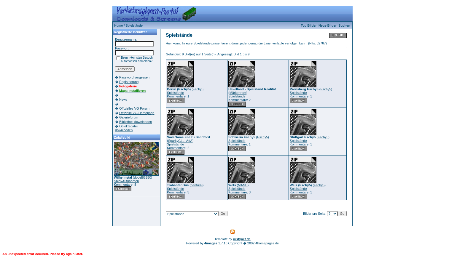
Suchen (344, 25)
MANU (242, 185)
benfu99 (197, 185)
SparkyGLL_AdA (180, 140)
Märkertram (238, 92)
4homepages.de (267, 243)
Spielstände (175, 92)
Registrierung (128, 82)
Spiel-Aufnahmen (126, 181)
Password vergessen (134, 77)
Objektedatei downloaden (126, 128)
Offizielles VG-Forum (134, 108)
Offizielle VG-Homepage (136, 113)
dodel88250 (142, 177)
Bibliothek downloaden (135, 122)
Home (118, 25)
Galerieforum (128, 117)
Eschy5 (198, 89)
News (123, 99)
